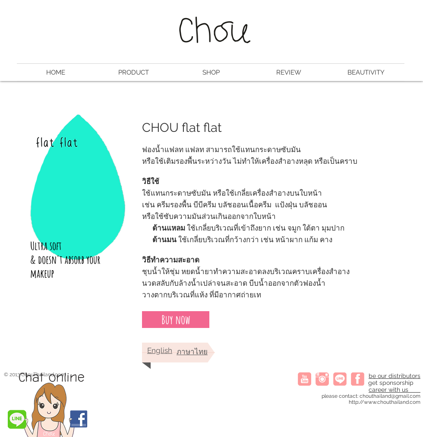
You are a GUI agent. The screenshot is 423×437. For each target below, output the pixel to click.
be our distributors (394, 375)
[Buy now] (175, 319)
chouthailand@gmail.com (390, 396)
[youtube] (304, 379)
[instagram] (322, 379)
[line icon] (340, 379)
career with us (394, 389)
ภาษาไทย (192, 351)
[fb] (357, 379)
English (159, 350)
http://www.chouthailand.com (384, 402)
